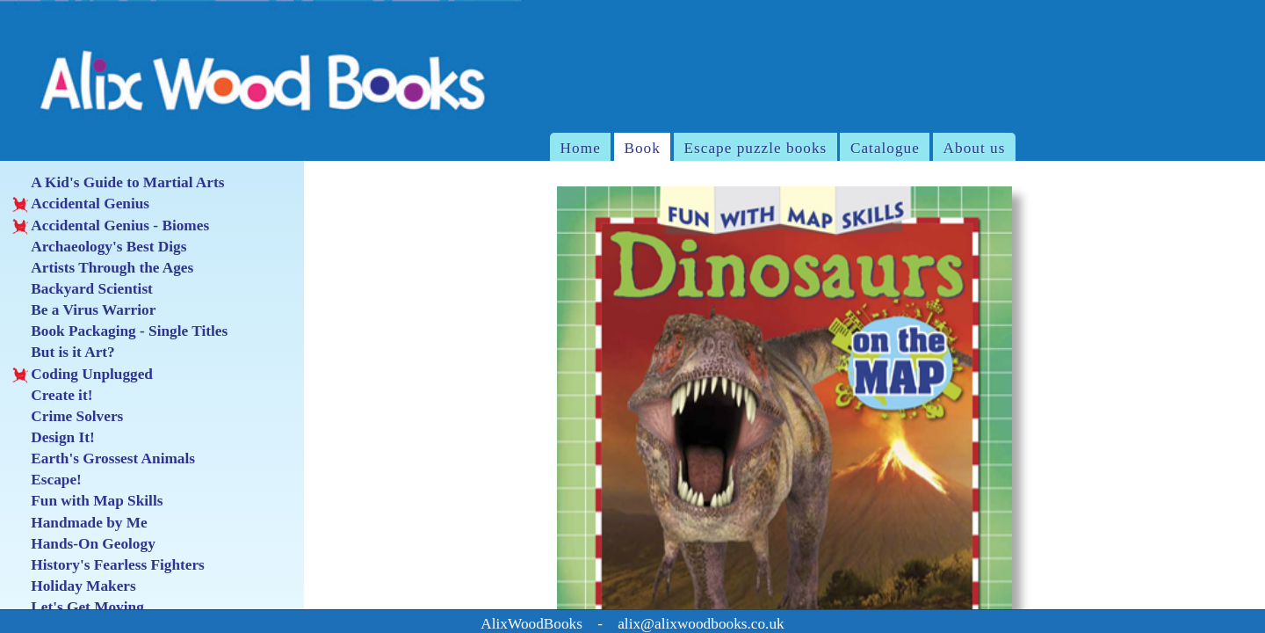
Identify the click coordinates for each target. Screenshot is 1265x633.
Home (580, 148)
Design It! (53, 438)
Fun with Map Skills (87, 501)
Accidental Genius (80, 204)
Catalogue (885, 148)
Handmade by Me (79, 523)
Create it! (52, 395)
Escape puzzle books (755, 148)
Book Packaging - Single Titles (120, 331)
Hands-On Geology (83, 544)
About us (974, 148)
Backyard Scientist (82, 289)
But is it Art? (63, 352)
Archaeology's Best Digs (99, 247)
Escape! (46, 480)
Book (642, 148)
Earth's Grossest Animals (103, 459)
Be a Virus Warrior (83, 310)
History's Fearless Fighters (108, 565)
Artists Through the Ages (102, 268)
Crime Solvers (67, 417)
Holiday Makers (73, 586)
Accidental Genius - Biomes (110, 226)
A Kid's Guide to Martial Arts (118, 183)
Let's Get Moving (77, 607)
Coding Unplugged (82, 374)
